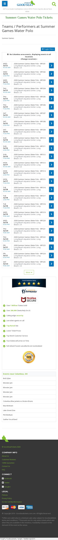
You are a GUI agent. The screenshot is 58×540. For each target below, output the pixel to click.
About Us (5, 456)
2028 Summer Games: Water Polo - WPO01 (30, 64)
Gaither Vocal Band (10, 419)
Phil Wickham (8, 415)
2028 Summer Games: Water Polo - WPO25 (30, 262)
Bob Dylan (7, 378)
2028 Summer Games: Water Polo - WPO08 (30, 121)
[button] (54, 3)
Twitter (6, 483)
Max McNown (8, 406)
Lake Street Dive (9, 410)
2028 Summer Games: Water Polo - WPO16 (30, 187)
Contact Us (6, 466)
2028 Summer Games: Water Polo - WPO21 (30, 229)
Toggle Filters (48, 49)
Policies (5, 495)
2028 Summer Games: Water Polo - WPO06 (30, 105)
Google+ (6, 487)
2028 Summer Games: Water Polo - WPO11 (30, 146)
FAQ (3, 470)
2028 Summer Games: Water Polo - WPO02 (30, 72)
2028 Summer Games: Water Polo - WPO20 (30, 220)
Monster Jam (7, 383)
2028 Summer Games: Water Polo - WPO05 (30, 97)
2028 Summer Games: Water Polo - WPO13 (30, 163)
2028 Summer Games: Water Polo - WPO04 (30, 88)
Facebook (7, 478)
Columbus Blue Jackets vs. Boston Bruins (18, 401)
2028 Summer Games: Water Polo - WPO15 (30, 179)
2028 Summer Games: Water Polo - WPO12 (30, 154)
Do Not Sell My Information (12, 502)
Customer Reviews (9, 459)
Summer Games (8, 38)
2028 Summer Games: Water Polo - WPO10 (30, 138)
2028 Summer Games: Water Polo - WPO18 (30, 204)
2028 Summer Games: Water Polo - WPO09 (30, 130)
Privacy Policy (7, 498)
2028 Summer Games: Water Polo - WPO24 (30, 254)
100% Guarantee (8, 463)
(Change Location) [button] (29, 59)
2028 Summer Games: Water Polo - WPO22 (30, 237)
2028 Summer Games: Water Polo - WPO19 (30, 212)
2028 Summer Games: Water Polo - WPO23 (30, 245)
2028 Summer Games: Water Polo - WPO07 (30, 113)
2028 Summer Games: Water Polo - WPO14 (30, 171)
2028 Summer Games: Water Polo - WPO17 (30, 196)
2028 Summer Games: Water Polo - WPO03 (30, 80)
